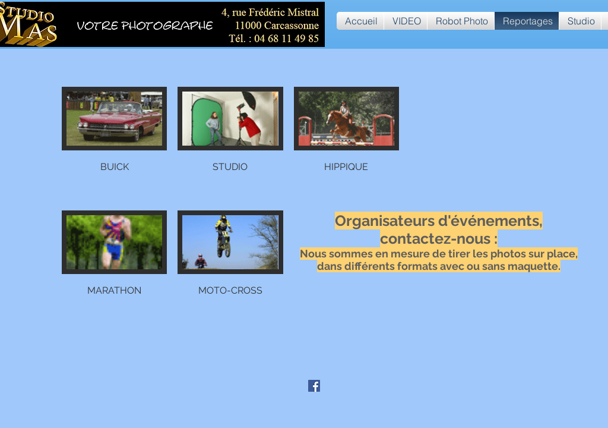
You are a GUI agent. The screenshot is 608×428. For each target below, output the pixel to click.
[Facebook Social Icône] (314, 386)
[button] (114, 143)
